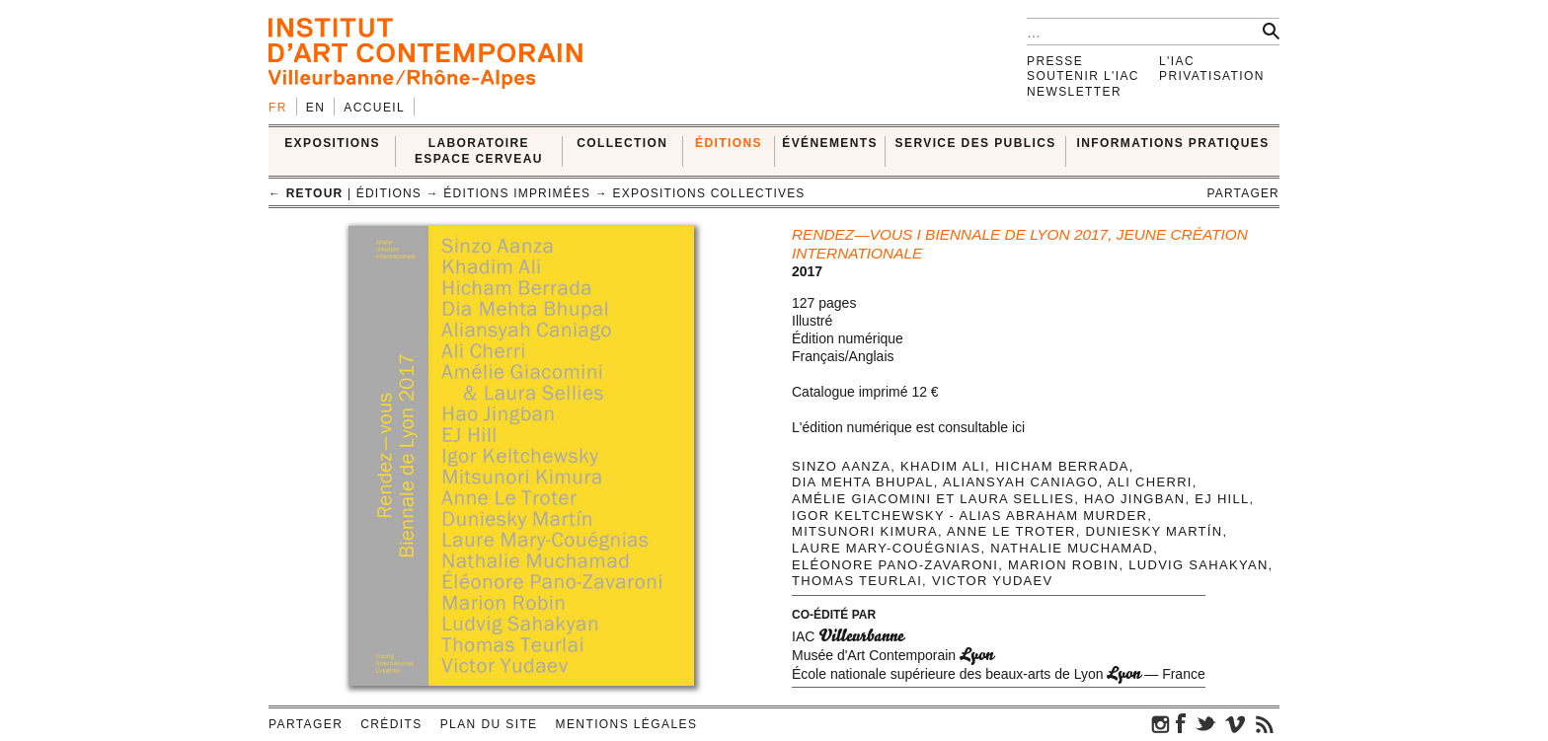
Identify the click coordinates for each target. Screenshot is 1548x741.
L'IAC (1177, 61)
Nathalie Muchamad (1071, 548)
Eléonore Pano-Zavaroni (895, 564)
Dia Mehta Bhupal (863, 482)
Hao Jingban (1134, 498)
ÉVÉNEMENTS (830, 143)
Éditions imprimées (516, 193)
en (315, 107)
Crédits (391, 724)
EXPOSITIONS (332, 143)
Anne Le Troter (1011, 531)
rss (1264, 723)
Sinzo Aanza (841, 466)
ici (1018, 427)
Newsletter (1074, 92)
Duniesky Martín (1154, 531)
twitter (1205, 723)
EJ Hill (1222, 498)
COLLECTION (622, 143)
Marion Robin (1063, 564)
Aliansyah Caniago (1021, 482)
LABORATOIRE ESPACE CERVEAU (479, 150)
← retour (306, 193)
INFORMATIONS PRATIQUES (1173, 143)
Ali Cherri (1150, 482)
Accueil (374, 107)
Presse (1055, 61)
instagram (1161, 723)
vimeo (1235, 723)
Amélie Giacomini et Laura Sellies (933, 498)
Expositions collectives (709, 193)
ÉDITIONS (728, 143)
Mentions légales (627, 724)
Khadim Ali (942, 466)
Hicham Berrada (1062, 466)
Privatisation (1212, 76)
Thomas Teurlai (857, 580)
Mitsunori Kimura (865, 531)
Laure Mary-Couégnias (886, 548)
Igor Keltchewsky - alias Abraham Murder (969, 515)
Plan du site (489, 724)
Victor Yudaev (992, 580)
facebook (1181, 723)
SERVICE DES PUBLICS (975, 143)
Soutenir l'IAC (1083, 76)
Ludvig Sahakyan (1198, 564)
